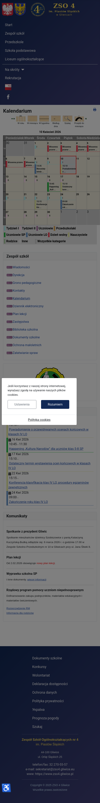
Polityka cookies (39, 420)
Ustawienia (22, 404)
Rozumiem (55, 404)
